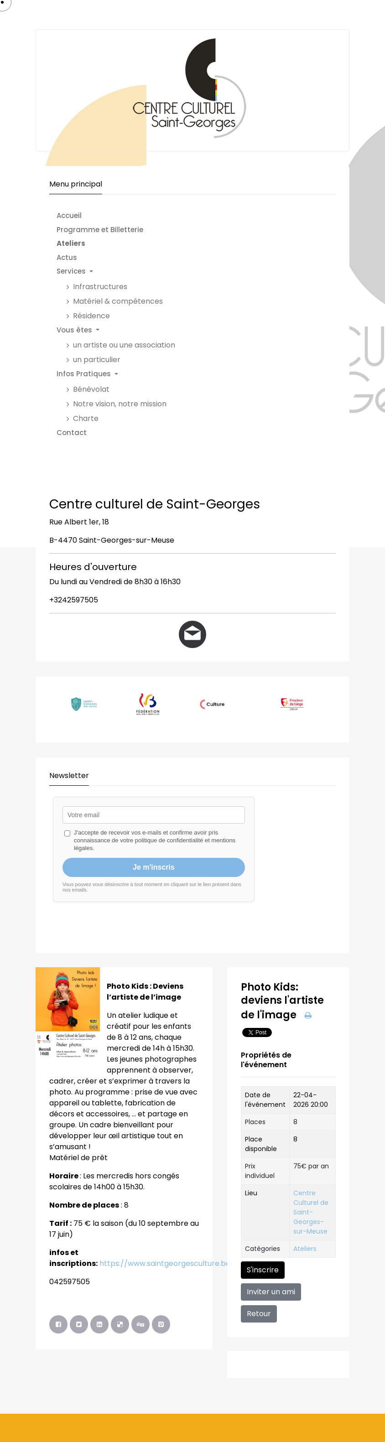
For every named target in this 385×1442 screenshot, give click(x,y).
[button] (120, 272)
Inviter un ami (271, 1291)
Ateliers (305, 1248)
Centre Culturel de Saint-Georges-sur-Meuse (310, 1212)
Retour (259, 1313)
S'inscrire (263, 1270)
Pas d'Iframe (192, 865)
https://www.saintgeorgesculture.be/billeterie (182, 1263)
